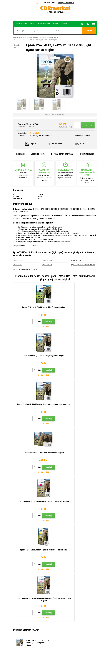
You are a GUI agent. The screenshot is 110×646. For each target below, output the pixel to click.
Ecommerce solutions (50, 635)
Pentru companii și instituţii (66, 565)
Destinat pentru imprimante (62, 154)
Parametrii (20, 154)
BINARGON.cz (62, 635)
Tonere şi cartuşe (69, 643)
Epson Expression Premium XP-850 (25, 269)
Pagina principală (18, 37)
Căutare (89, 31)
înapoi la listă (17, 46)
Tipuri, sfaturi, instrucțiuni (65, 541)
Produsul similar (87, 154)
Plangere (60, 554)
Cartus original (51, 37)
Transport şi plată (62, 544)
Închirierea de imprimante (65, 568)
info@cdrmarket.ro (66, 3)
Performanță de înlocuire (65, 572)
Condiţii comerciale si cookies (67, 558)
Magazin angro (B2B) (64, 548)
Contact (59, 537)
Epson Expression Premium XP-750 (83, 265)
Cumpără (88, 125)
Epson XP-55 (17, 265)
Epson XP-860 (47, 260)
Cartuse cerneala (32, 37)
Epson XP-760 (47, 265)
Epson (42, 37)
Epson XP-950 (18, 260)
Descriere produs (38, 154)
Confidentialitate (62, 561)
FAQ (58, 551)
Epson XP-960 (76, 260)
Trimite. (92, 522)
